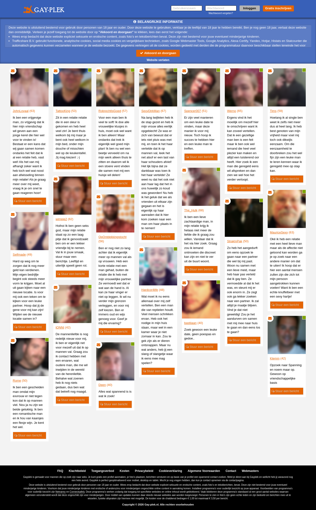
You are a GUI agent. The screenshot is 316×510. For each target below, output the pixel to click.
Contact (231, 471)
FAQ (60, 471)
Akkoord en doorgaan (158, 53)
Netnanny (60, 491)
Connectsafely (77, 491)
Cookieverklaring (170, 471)
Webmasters (250, 471)
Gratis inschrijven (278, 8)
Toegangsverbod (102, 471)
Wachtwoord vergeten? (221, 13)
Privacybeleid (144, 471)
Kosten (125, 471)
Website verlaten (158, 60)
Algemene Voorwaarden (204, 471)
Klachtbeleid (77, 471)
